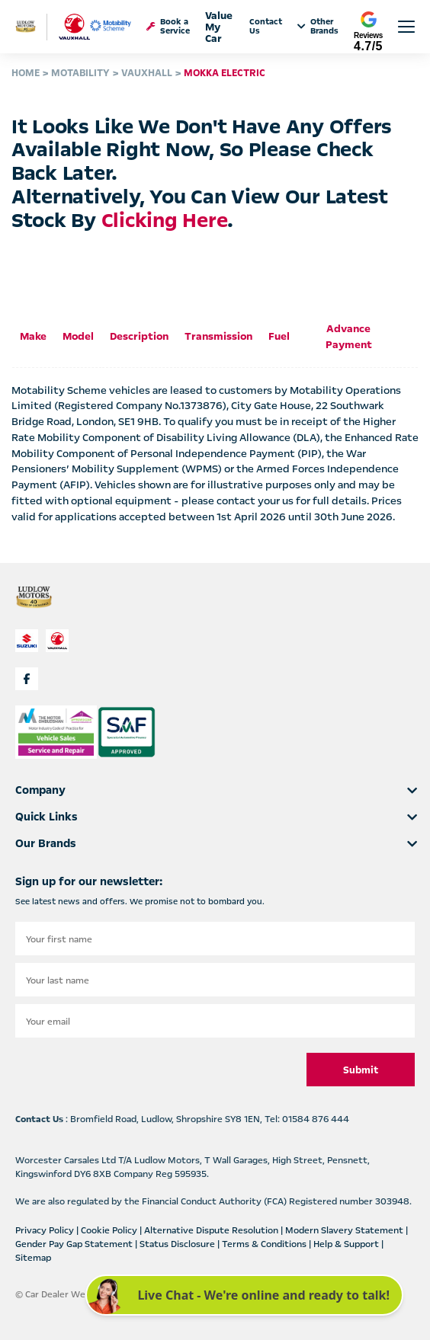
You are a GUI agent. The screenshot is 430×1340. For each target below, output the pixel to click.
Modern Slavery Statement (345, 1230)
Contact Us (265, 27)
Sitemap (33, 1258)
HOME (25, 73)
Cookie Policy (110, 1230)
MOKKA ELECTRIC (224, 73)
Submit (360, 1070)
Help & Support (347, 1244)
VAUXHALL (146, 73)
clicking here (164, 220)
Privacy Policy (45, 1230)
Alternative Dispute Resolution (212, 1230)
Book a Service (168, 27)
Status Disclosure (178, 1244)
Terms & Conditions (265, 1244)
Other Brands (318, 27)
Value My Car (219, 27)
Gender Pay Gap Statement (75, 1244)
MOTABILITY (80, 73)
